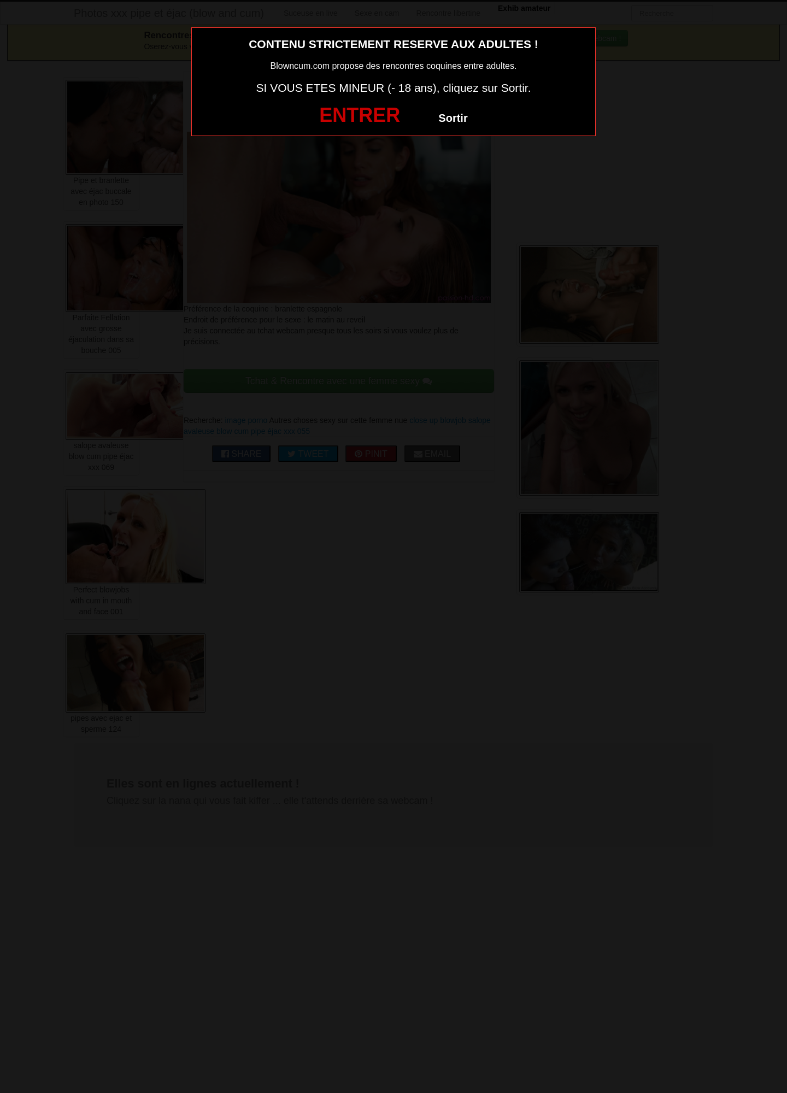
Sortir (452, 118)
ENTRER (359, 115)
